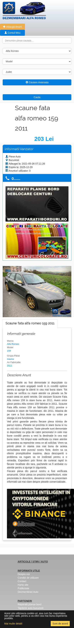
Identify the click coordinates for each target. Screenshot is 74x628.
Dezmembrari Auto (28, 591)
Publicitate (23, 588)
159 (9, 350)
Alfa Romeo (13, 344)
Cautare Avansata (37, 82)
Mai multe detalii (13, 623)
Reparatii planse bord (29, 604)
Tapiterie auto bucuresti (30, 608)
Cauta (37, 97)
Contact (22, 581)
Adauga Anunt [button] (12, 26)
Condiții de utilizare (28, 577)
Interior (10, 359)
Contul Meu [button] (12, 32)
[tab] (30, 323)
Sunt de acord (60, 623)
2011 (9, 365)
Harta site (23, 584)
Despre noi (24, 574)
